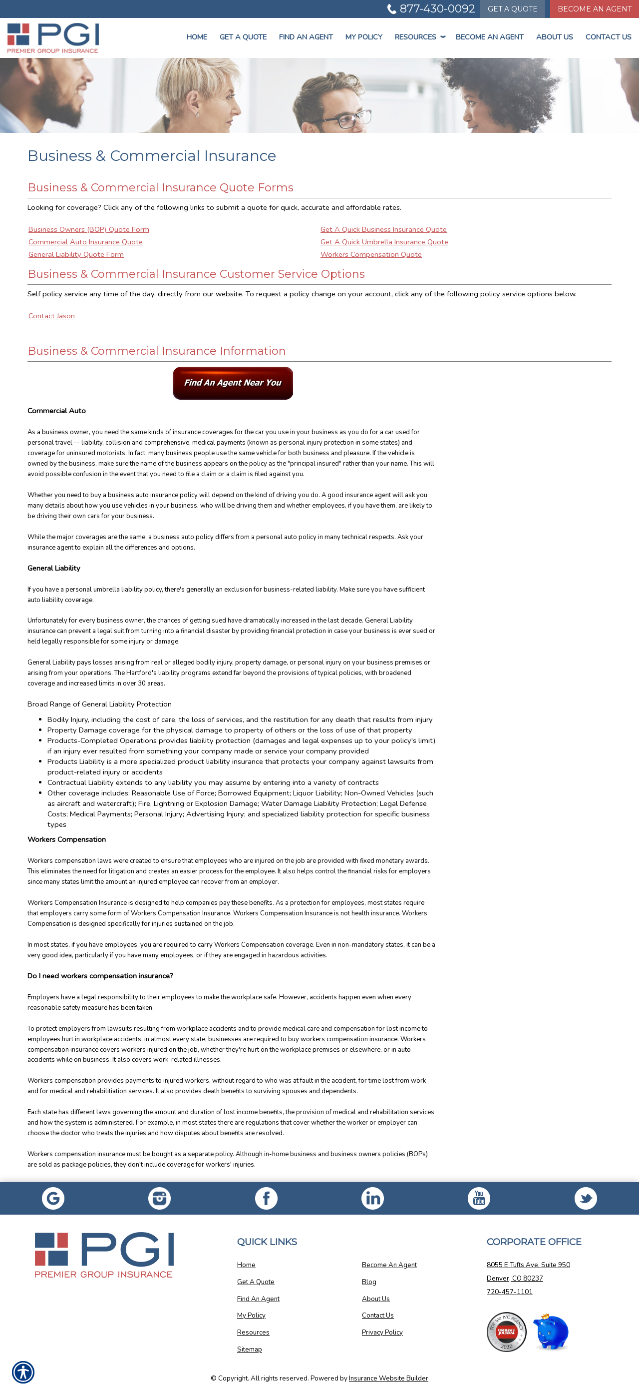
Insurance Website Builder (388, 1378)
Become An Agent (490, 37)
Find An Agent (306, 37)
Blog (369, 1282)
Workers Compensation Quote (371, 254)
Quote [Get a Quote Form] (513, 8)
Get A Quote (256, 1282)
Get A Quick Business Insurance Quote (383, 229)
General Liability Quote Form (76, 254)
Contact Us (609, 37)
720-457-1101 (510, 1292)
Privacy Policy (382, 1332)
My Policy (363, 37)
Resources (419, 37)
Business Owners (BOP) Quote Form (88, 229)
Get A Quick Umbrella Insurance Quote (384, 242)
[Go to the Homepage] (53, 38)
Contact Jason (51, 316)
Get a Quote (243, 37)
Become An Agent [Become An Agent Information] (595, 8)
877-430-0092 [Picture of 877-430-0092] (437, 8)
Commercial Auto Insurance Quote (85, 242)
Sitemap (249, 1349)
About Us (554, 37)
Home (197, 37)
